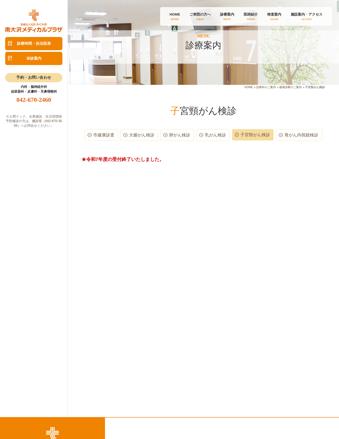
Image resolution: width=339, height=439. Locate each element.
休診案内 (33, 58)
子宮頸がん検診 (255, 134)
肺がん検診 (179, 135)
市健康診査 (103, 135)
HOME (248, 87)
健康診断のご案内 (290, 87)
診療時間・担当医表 (34, 43)
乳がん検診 (215, 135)
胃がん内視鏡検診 (301, 135)
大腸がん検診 (141, 135)
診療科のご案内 (266, 87)
